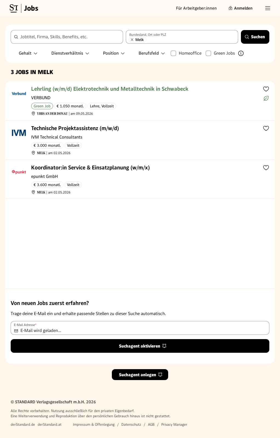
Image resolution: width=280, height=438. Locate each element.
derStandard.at (50, 424)
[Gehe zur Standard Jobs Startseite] (23, 8)
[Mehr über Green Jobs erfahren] (241, 53)
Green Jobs (224, 53)
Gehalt (28, 53)
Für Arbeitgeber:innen (196, 8)
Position (114, 53)
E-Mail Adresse (25, 325)
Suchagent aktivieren (143, 346)
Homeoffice (190, 53)
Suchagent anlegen (141, 374)
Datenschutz (131, 424)
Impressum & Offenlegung (94, 424)
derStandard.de (23, 424)
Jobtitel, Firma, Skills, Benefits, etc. (54, 36)
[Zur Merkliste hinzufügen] (266, 89)
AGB (151, 424)
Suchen (254, 36)
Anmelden (240, 8)
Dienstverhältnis (70, 53)
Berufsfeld (152, 53)
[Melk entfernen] (132, 39)
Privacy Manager (174, 424)
